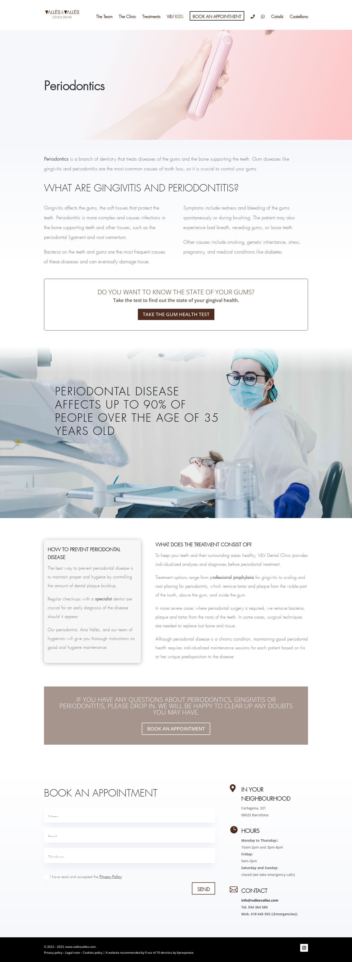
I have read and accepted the (83, 877)
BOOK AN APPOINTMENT (217, 16)
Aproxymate (185, 953)
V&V (175, 16)
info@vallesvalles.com (259, 900)
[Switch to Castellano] (299, 21)
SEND (203, 888)
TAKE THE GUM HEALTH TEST (176, 314)
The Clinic (127, 16)
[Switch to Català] (277, 21)
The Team (104, 16)
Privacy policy (53, 953)
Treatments (151, 16)
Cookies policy (92, 953)
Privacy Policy (110, 876)
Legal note (72, 953)
